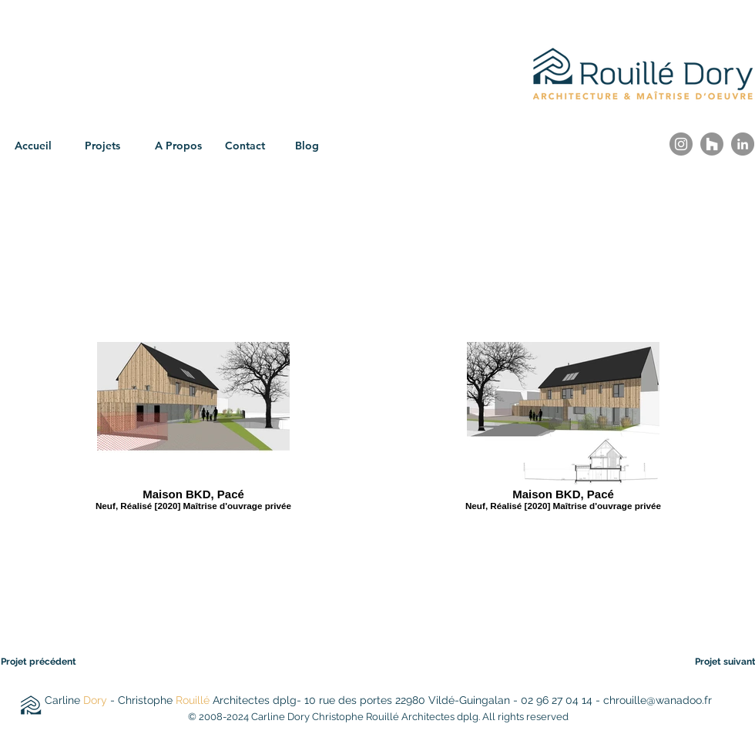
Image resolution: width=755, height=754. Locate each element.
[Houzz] (711, 144)
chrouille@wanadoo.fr (657, 700)
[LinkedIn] (742, 144)
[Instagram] (681, 144)
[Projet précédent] (48, 661)
